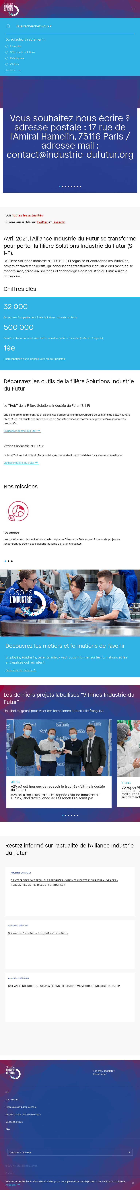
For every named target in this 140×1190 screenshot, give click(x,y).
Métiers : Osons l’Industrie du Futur (23, 1114)
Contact (9, 1173)
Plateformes (17, 58)
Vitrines (14, 64)
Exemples (15, 46)
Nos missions (12, 1099)
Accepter (10, 1184)
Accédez (10, 70)
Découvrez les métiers (18, 670)
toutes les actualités (27, 215)
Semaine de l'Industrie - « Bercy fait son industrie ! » (38, 933)
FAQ (7, 1129)
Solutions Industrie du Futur (20, 431)
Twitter (42, 222)
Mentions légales (14, 1121)
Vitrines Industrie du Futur (19, 462)
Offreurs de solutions (22, 52)
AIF (7, 1091)
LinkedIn (58, 222)
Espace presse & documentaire (20, 1106)
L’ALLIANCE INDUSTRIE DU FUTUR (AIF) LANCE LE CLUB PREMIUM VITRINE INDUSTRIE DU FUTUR (64, 986)
